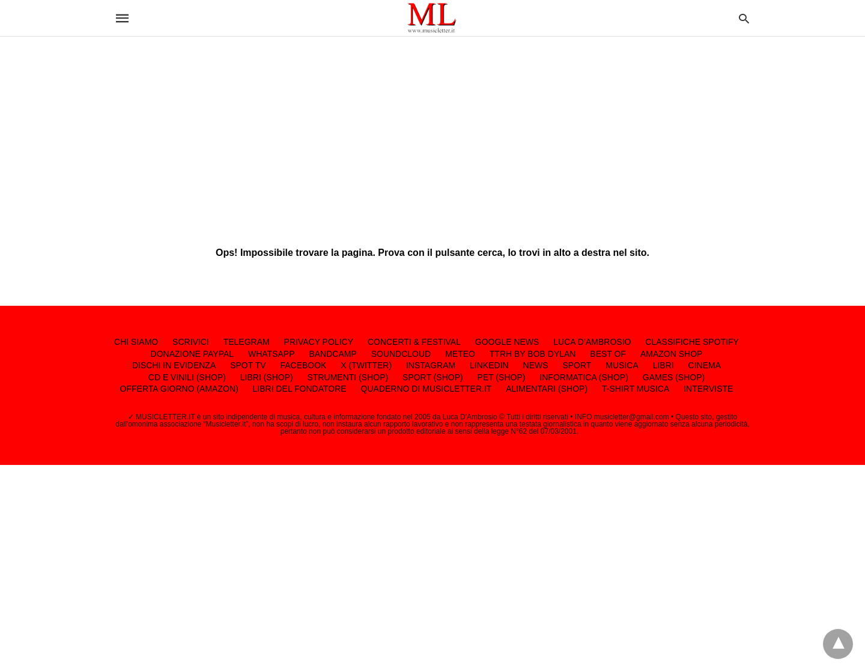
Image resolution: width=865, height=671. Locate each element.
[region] (432, 132)
